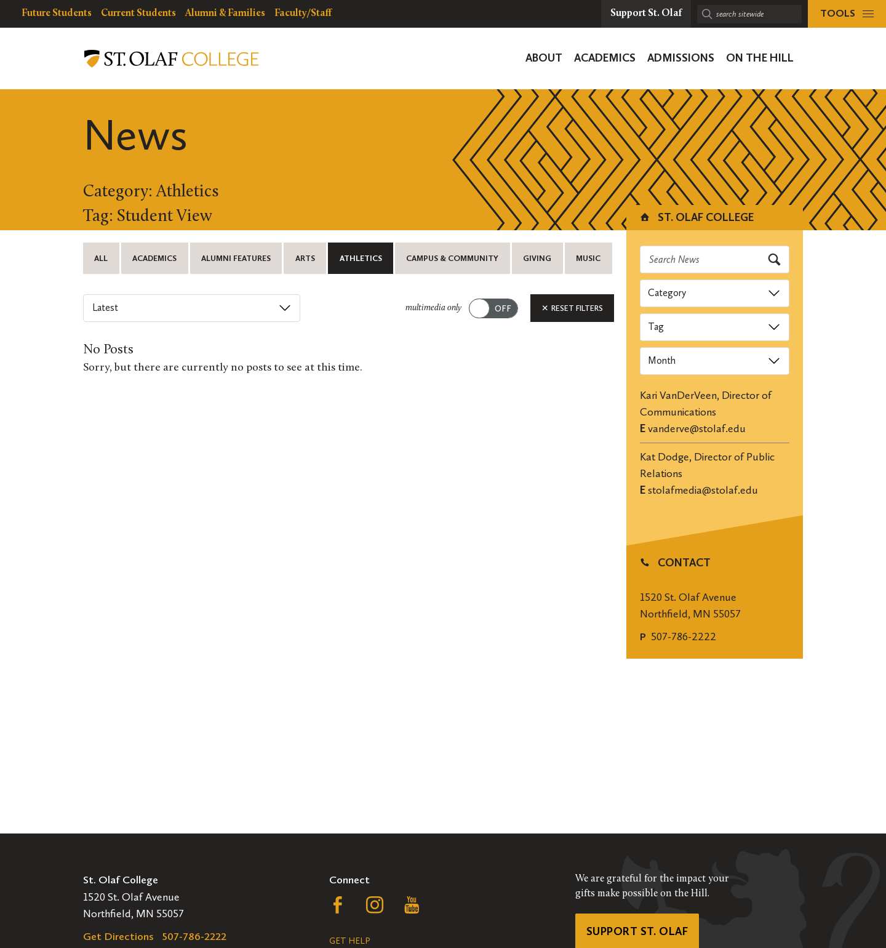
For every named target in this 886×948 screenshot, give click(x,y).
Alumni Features (236, 258)
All (101, 258)
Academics (154, 258)
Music (588, 258)
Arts (305, 258)
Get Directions (118, 936)
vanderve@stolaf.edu (697, 428)
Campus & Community (452, 258)
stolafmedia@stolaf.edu (703, 490)
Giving (537, 258)
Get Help (349, 941)
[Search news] (715, 259)
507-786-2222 (683, 636)
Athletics (361, 258)
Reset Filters (572, 308)
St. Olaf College (696, 217)
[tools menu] (847, 14)
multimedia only (433, 308)
